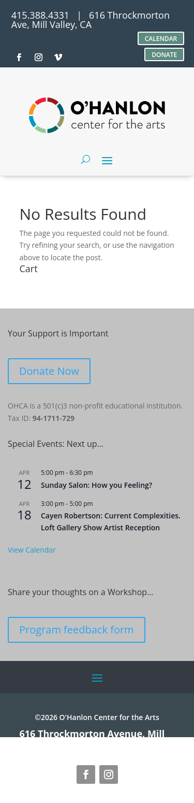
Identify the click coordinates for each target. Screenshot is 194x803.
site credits (134, 743)
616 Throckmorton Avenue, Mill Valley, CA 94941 (92, 738)
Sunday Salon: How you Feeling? (96, 485)
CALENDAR (161, 38)
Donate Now (49, 371)
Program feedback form (76, 630)
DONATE (164, 54)
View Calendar (32, 550)
